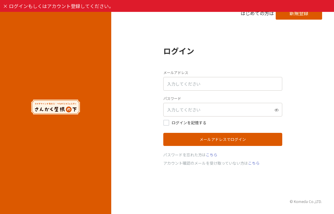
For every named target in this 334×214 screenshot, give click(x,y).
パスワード (172, 98)
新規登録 (298, 13)
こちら (211, 155)
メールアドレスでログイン (223, 139)
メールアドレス (175, 72)
